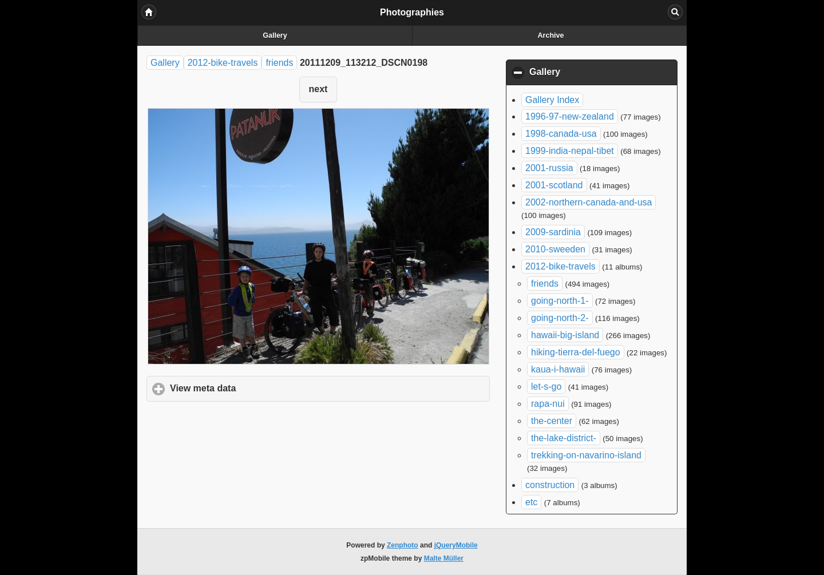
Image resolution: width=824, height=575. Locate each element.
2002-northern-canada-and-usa (588, 202)
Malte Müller (444, 558)
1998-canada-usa (561, 133)
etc (531, 502)
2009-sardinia (553, 232)
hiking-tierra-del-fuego (575, 352)
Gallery (275, 35)
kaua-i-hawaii (558, 369)
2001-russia (549, 168)
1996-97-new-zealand (569, 116)
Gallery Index (552, 100)
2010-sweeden (555, 249)
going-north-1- (560, 301)
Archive (551, 35)
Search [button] (675, 12)
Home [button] (148, 12)
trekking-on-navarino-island (586, 455)
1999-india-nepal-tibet (569, 151)
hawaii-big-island (565, 335)
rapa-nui (548, 404)
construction (550, 485)
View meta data (256, 388)
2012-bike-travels (223, 63)
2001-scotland (554, 185)
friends (279, 63)
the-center (551, 421)
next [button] (318, 89)
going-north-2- (560, 318)
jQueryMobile (456, 545)
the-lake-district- (563, 438)
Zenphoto (402, 545)
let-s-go (546, 386)
